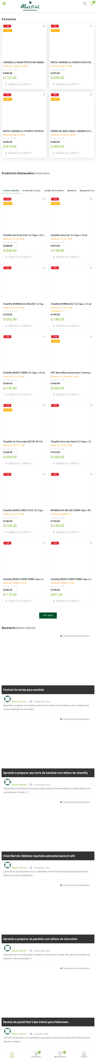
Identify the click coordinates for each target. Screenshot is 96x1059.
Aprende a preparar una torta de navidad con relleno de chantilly (45, 774)
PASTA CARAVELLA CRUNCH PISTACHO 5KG (26, 131)
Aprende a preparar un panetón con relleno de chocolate (40, 940)
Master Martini (19, 703)
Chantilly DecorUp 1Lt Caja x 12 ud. (69, 235)
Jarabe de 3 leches (54, 185)
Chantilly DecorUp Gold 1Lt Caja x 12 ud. (24, 235)
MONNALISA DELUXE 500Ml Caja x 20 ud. (72, 510)
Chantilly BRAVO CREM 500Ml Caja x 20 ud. (26, 579)
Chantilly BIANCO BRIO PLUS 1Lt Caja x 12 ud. (27, 510)
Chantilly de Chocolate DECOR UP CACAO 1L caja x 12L (32, 441)
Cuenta (84, 1055)
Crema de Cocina (31, 185)
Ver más (48, 617)
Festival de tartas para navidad (23, 691)
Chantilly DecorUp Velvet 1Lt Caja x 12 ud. (73, 441)
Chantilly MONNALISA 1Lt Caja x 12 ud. (71, 304)
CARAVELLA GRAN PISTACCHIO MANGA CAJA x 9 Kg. (31, 62)
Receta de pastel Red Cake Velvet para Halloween (35, 1023)
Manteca (71, 186)
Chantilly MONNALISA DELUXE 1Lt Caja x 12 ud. (28, 304)
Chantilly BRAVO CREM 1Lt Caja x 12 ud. (24, 372)
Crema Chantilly (11, 185)
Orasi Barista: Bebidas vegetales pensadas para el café (39, 857)
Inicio (12, 1055)
